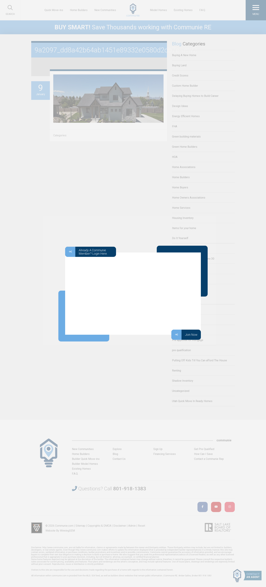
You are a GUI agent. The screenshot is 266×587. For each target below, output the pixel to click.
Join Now (184, 335)
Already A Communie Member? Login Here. (86, 252)
